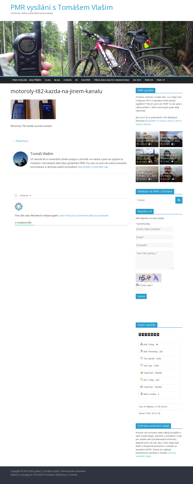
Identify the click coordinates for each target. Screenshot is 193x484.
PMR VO (149, 80)
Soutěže (85, 80)
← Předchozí (20, 141)
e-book (68, 80)
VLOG (48, 80)
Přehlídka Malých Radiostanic (112, 80)
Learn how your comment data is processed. (84, 215)
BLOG (57, 80)
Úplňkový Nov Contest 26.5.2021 (147, 174)
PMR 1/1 (161, 80)
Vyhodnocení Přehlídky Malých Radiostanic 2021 (170, 155)
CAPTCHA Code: (144, 285)
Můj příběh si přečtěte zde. (93, 167)
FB (76, 80)
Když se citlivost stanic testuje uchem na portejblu (169, 171)
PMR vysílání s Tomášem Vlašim (62, 7)
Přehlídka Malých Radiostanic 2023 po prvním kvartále (147, 137)
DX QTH (137, 80)
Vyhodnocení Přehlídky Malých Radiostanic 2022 (170, 137)
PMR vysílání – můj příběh (26, 80)
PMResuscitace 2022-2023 (145, 157)
